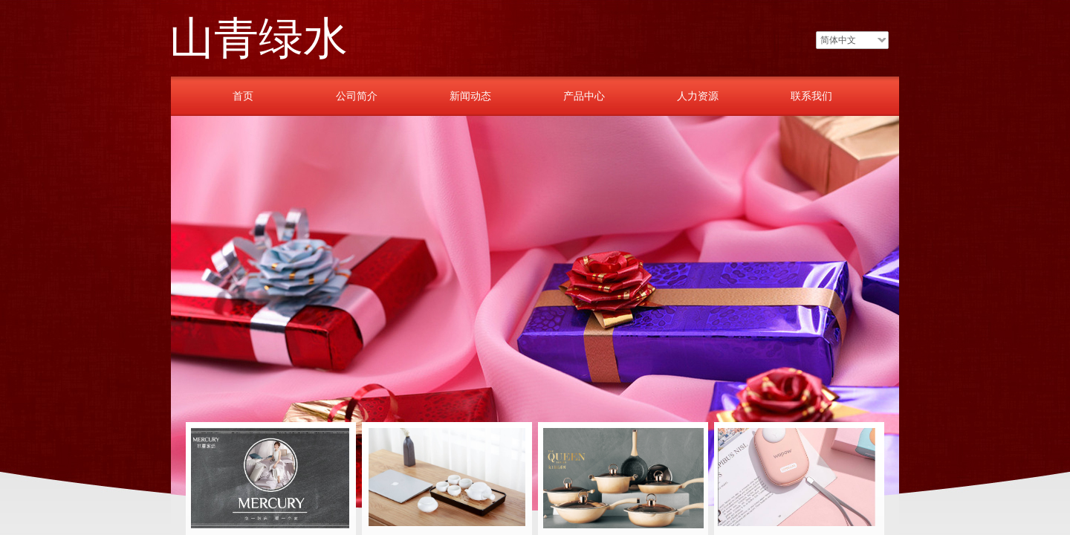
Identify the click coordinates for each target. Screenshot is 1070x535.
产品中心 (584, 96)
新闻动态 (470, 96)
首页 (243, 96)
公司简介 (356, 96)
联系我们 (811, 96)
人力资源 (698, 96)
